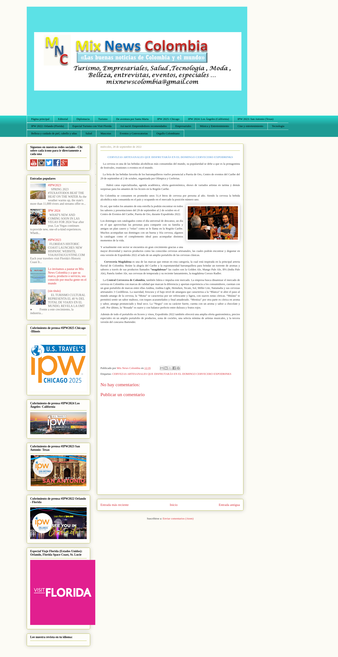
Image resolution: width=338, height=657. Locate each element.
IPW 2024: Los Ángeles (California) (208, 119)
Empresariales (183, 126)
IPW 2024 (54, 210)
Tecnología (278, 126)
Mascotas (105, 133)
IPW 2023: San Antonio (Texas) (255, 119)
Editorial (63, 119)
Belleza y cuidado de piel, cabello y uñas (54, 133)
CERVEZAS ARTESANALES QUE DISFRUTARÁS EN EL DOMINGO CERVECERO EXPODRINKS (171, 373)
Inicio (174, 505)
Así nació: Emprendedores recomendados (143, 126)
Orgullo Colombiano (168, 133)
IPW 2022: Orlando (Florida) (47, 126)
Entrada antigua (229, 505)
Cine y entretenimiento (250, 126)
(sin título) (54, 291)
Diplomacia (83, 119)
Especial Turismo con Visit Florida (91, 126)
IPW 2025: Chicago (168, 119)
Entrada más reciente (114, 505)
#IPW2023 (54, 185)
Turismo (103, 119)
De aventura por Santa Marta (132, 119)
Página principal (40, 119)
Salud (89, 133)
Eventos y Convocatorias (134, 133)
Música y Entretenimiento (214, 126)
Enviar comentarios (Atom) (178, 518)
